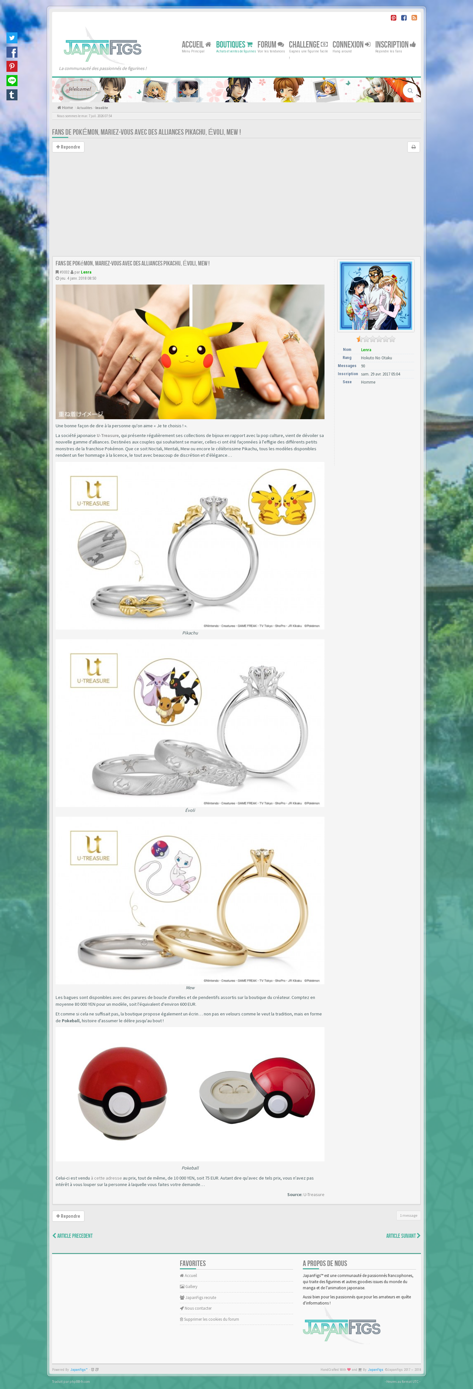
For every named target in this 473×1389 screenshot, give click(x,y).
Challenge (308, 44)
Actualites (84, 108)
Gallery (188, 1286)
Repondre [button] (68, 147)
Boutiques (234, 44)
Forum (271, 44)
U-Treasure (108, 435)
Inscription (395, 44)
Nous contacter (196, 1308)
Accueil (196, 44)
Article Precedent (72, 1236)
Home (67, 107)
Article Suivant (403, 1236)
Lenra (86, 272)
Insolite (101, 108)
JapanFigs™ (79, 1370)
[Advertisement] (236, 207)
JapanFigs (375, 1370)
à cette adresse (106, 1178)
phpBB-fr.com (80, 1381)
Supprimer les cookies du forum (209, 1319)
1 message (408, 1215)
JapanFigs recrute (198, 1297)
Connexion (351, 44)
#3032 (65, 272)
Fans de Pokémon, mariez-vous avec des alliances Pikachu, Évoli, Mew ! (146, 132)
